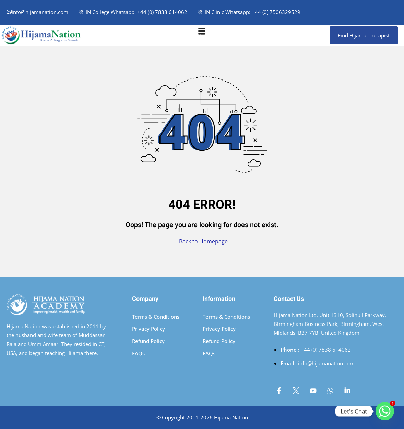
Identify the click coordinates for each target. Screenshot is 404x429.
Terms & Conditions (155, 316)
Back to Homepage (202, 241)
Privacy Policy (148, 328)
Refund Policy (148, 341)
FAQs (138, 353)
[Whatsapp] (385, 411)
